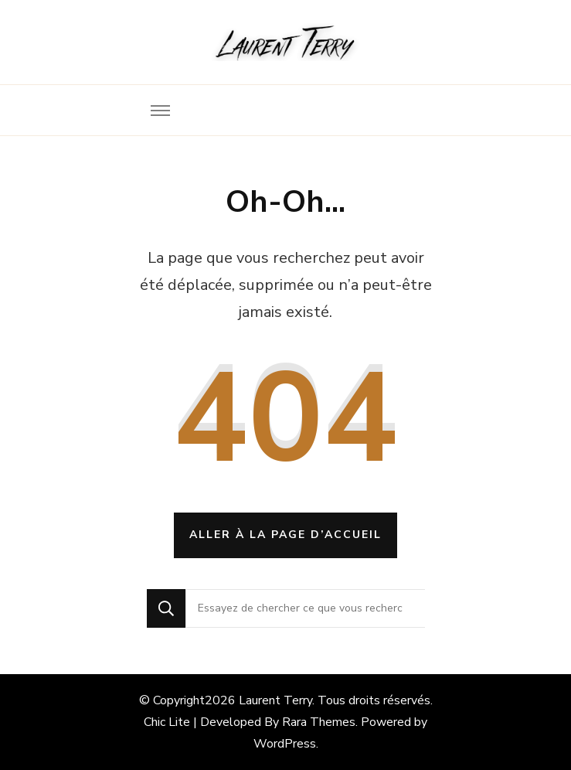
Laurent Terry (275, 700)
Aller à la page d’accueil (285, 534)
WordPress (284, 743)
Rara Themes (318, 722)
